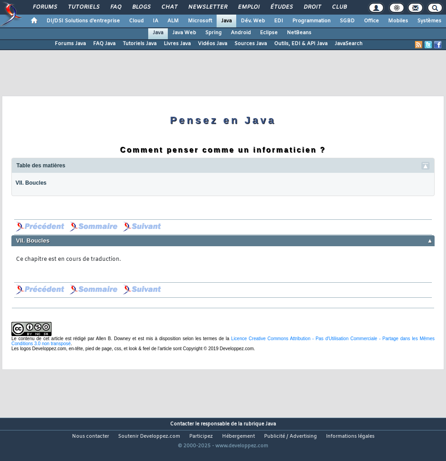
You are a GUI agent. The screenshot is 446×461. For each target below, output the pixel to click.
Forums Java (70, 44)
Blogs (141, 7)
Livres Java (177, 44)
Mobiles (398, 21)
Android (241, 33)
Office (371, 21)
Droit (312, 7)
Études (281, 7)
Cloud (136, 21)
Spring (213, 33)
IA (155, 21)
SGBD (347, 21)
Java (226, 21)
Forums (44, 7)
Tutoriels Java (139, 44)
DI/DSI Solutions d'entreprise (83, 21)
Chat (169, 7)
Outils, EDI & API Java (300, 44)
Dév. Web (253, 21)
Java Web (184, 33)
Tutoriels (83, 7)
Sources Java (250, 44)
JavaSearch (349, 44)
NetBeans (299, 33)
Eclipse (269, 33)
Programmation (311, 21)
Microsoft (200, 21)
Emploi (248, 7)
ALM (173, 21)
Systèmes (429, 21)
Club (339, 7)
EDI (278, 21)
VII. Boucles (31, 183)
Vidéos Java (212, 44)
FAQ (115, 7)
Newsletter (207, 7)
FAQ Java (104, 44)
